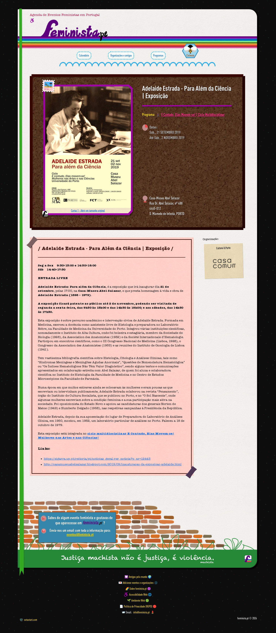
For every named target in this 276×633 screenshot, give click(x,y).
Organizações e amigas (121, 55)
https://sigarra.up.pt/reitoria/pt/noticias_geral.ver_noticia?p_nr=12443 (97, 458)
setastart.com (28, 619)
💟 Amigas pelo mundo (135, 576)
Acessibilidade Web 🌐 (140, 594)
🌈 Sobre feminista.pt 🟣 (138, 588)
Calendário (84, 55)
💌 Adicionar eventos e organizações (136, 582)
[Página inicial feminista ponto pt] (74, 30)
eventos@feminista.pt (80, 534)
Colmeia (190, 55)
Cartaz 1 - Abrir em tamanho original (88, 210)
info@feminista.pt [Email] (141, 612)
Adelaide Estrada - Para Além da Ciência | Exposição (186, 92)
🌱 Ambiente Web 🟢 (138, 600)
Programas (158, 55)
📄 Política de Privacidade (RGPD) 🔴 (138, 606)
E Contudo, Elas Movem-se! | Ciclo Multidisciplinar (193, 114)
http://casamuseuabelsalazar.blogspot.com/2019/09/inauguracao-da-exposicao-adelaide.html (113, 464)
